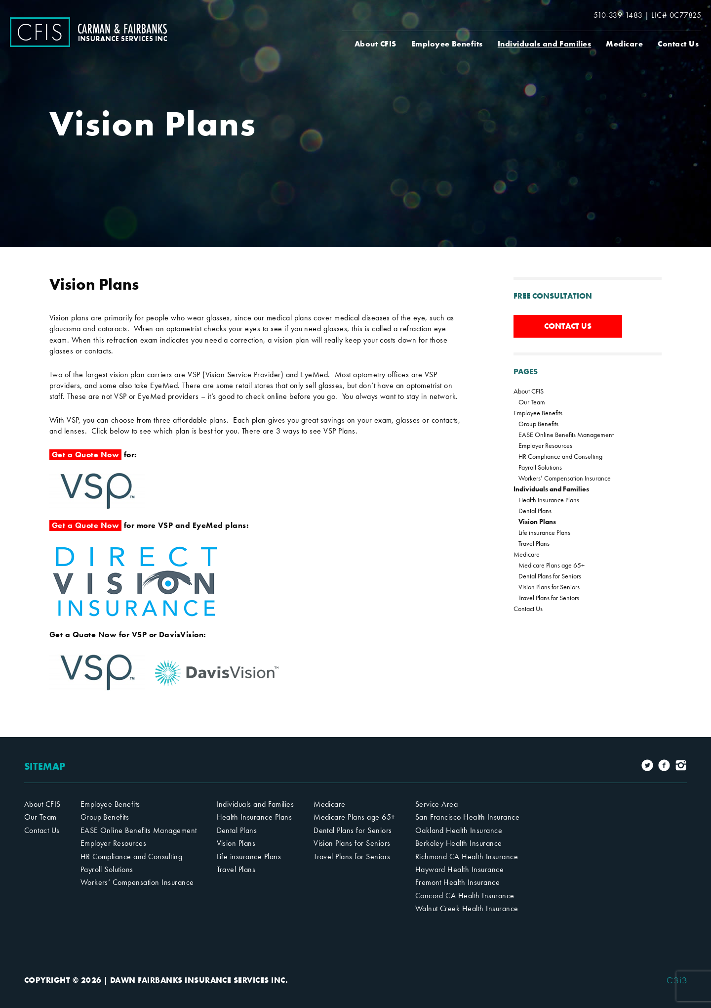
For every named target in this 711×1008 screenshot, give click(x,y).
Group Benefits (538, 423)
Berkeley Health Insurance (458, 843)
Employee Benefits (447, 44)
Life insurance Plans (544, 532)
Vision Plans (537, 521)
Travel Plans (534, 543)
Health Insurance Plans (548, 499)
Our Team (531, 401)
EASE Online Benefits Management (566, 434)
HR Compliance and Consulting (560, 456)
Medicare (624, 44)
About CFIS (375, 44)
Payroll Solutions (540, 467)
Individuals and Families (545, 44)
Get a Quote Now (85, 454)
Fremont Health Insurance (457, 882)
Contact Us (678, 44)
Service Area (436, 804)
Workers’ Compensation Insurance (564, 478)
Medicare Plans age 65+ (551, 565)
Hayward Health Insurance (459, 869)
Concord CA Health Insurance (464, 895)
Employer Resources (545, 445)
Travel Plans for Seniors (548, 597)
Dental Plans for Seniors (549, 575)
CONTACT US (568, 326)
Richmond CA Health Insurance (466, 856)
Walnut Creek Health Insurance (466, 908)
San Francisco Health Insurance (467, 817)
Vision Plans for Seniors (549, 586)
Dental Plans (535, 510)
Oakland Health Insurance (459, 830)
